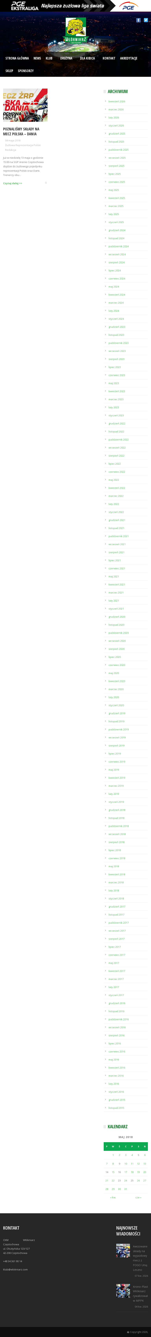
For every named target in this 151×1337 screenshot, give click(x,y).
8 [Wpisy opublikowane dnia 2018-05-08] (113, 1163)
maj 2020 (114, 673)
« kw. (113, 1197)
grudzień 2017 (117, 906)
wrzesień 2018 (117, 834)
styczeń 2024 (116, 319)
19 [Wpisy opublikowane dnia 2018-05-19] (138, 1172)
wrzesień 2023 (117, 351)
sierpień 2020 (116, 649)
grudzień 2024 (117, 230)
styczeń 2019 (116, 802)
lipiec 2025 (115, 174)
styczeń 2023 (116, 415)
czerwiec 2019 (117, 761)
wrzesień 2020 (117, 641)
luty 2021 (114, 600)
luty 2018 (114, 890)
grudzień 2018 (117, 810)
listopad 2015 (116, 1108)
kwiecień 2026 (117, 101)
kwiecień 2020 (117, 681)
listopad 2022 (116, 431)
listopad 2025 (116, 141)
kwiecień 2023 (117, 391)
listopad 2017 (116, 914)
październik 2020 (119, 633)
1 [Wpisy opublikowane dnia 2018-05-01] (113, 1155)
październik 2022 (119, 439)
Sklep (9, 71)
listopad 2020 (116, 624)
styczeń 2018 (116, 898)
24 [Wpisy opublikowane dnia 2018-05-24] (125, 1180)
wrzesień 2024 (117, 254)
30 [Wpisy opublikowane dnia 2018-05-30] (119, 1189)
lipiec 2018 (115, 850)
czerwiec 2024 (117, 278)
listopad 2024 (116, 238)
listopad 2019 (116, 721)
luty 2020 (114, 697)
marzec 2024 (116, 302)
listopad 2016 (116, 1011)
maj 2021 (114, 576)
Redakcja (10, 150)
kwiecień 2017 (117, 971)
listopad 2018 (116, 818)
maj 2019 (114, 769)
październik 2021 (119, 536)
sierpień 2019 (116, 745)
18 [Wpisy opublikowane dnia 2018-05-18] (132, 1172)
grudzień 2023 (117, 327)
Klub (49, 58)
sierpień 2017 (116, 938)
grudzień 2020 (117, 616)
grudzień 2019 (117, 713)
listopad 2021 (116, 528)
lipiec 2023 (115, 367)
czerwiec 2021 (117, 568)
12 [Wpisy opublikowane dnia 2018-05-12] (138, 1163)
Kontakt (109, 58)
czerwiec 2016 (117, 1051)
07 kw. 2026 (141, 1275)
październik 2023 (119, 343)
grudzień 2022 (117, 423)
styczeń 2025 (116, 222)
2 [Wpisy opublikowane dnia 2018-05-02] (119, 1155)
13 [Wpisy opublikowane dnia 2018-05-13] (144, 1163)
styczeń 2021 (116, 608)
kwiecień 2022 (117, 488)
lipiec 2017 (115, 947)
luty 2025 (114, 214)
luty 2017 (114, 987)
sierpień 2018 (116, 842)
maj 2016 (114, 1059)
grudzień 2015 (117, 1100)
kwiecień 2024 (117, 294)
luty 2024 (114, 310)
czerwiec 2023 (117, 375)
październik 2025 (119, 149)
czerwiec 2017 (117, 955)
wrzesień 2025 (117, 157)
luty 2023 (114, 407)
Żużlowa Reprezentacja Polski (23, 145)
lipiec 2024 (115, 270)
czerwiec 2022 (117, 471)
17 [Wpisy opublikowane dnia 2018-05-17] (125, 1172)
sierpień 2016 (116, 1035)
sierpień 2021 (116, 552)
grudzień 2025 (117, 133)
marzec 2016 (116, 1075)
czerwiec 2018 (117, 858)
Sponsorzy (26, 71)
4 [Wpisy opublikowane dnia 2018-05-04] (132, 1155)
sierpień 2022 (116, 455)
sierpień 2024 (116, 262)
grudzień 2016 (117, 1003)
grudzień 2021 (117, 520)
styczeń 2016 (116, 1091)
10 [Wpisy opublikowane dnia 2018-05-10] (125, 1163)
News (37, 58)
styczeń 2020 (116, 705)
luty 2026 (114, 117)
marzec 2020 (116, 689)
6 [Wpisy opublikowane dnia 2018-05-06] (145, 1155)
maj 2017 (114, 963)
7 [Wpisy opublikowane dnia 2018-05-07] (106, 1163)
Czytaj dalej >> (12, 183)
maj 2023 (114, 383)
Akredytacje (128, 58)
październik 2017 (119, 922)
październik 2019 (119, 729)
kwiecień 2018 (117, 874)
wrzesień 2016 (117, 1027)
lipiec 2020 (115, 657)
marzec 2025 (116, 206)
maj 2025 (114, 190)
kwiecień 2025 (117, 198)
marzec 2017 (116, 979)
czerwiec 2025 (117, 182)
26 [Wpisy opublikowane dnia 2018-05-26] (138, 1180)
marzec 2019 (116, 786)
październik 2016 (119, 1019)
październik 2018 (119, 826)
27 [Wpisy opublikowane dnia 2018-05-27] (144, 1180)
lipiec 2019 (115, 753)
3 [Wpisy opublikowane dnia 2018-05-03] (125, 1155)
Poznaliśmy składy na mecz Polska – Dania (21, 131)
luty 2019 (114, 794)
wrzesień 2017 (117, 930)
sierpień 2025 (116, 166)
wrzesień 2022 (117, 447)
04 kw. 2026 (141, 1306)
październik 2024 (119, 246)
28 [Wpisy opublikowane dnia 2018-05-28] (106, 1189)
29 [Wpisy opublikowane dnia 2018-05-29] (113, 1189)
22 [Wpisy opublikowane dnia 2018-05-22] (113, 1180)
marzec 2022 (116, 496)
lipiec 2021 (115, 560)
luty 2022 (114, 504)
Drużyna (66, 58)
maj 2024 (114, 286)
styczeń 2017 (116, 995)
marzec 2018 (116, 882)
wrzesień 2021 (117, 544)
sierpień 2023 (116, 359)
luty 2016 (114, 1083)
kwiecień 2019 (117, 777)
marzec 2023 (116, 399)
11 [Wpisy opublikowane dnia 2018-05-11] (132, 1163)
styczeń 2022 (116, 512)
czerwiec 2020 (117, 665)
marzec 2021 (116, 592)
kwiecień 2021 (117, 584)
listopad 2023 (116, 335)
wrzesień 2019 (117, 737)
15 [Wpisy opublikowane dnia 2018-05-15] (113, 1172)
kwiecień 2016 (117, 1067)
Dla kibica (87, 58)
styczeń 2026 (116, 125)
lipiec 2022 (115, 463)
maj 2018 (114, 866)
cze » (138, 1197)
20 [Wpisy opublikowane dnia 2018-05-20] (144, 1172)
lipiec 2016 (115, 1043)
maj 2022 (114, 480)
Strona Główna (17, 58)
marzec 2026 (116, 109)
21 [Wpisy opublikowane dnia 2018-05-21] (106, 1180)
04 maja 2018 (12, 140)
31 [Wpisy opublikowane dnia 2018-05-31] (125, 1189)
